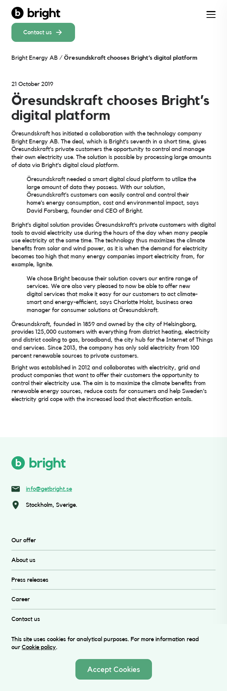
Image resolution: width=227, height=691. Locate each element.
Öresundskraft (30, 133)
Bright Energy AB (34, 57)
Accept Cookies (113, 669)
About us (23, 560)
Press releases (29, 579)
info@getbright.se (49, 488)
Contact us (43, 32)
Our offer (23, 540)
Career (20, 599)
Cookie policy (39, 647)
